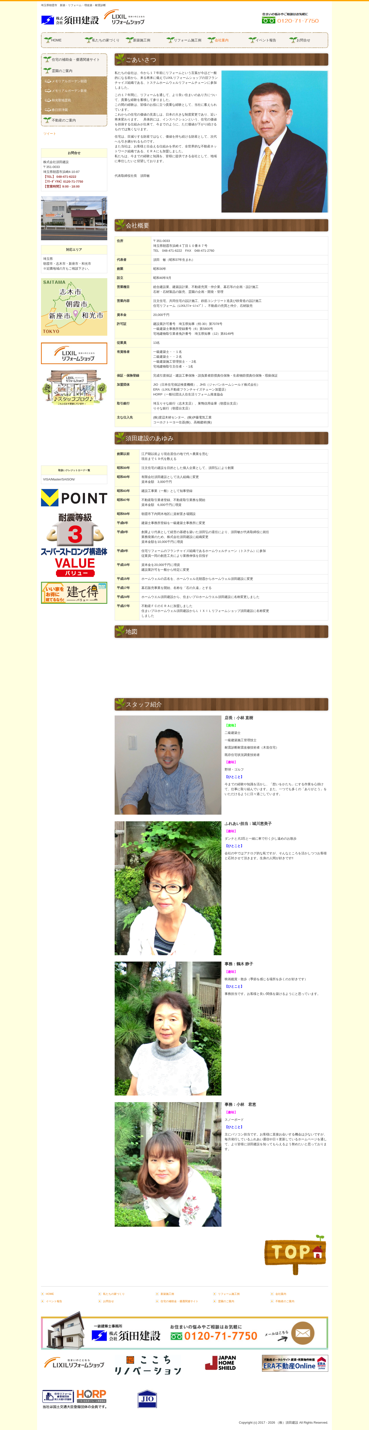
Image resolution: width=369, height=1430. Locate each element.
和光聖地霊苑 (61, 100)
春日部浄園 (60, 110)
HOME (56, 40)
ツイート (49, 133)
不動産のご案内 (64, 120)
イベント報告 (266, 40)
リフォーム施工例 (187, 40)
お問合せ (303, 40)
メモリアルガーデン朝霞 (69, 81)
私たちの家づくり (106, 40)
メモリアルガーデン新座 (69, 91)
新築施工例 (141, 40)
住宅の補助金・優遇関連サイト (76, 59)
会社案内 (222, 40)
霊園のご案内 (62, 71)
